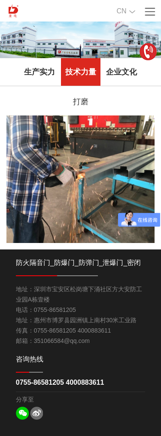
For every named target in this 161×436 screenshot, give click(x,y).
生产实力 (39, 72)
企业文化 (121, 72)
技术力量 (80, 72)
